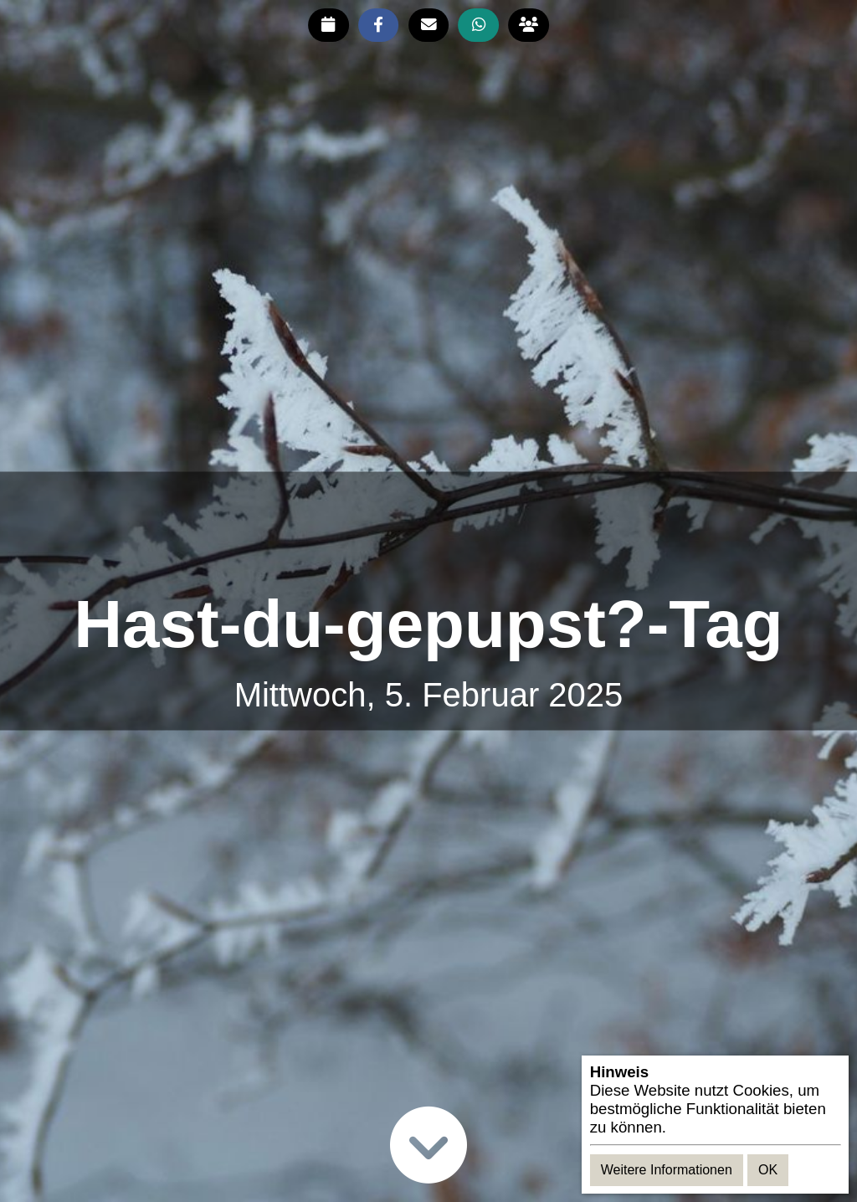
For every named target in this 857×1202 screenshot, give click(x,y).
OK (767, 1170)
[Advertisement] (428, 531)
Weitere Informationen (666, 1170)
